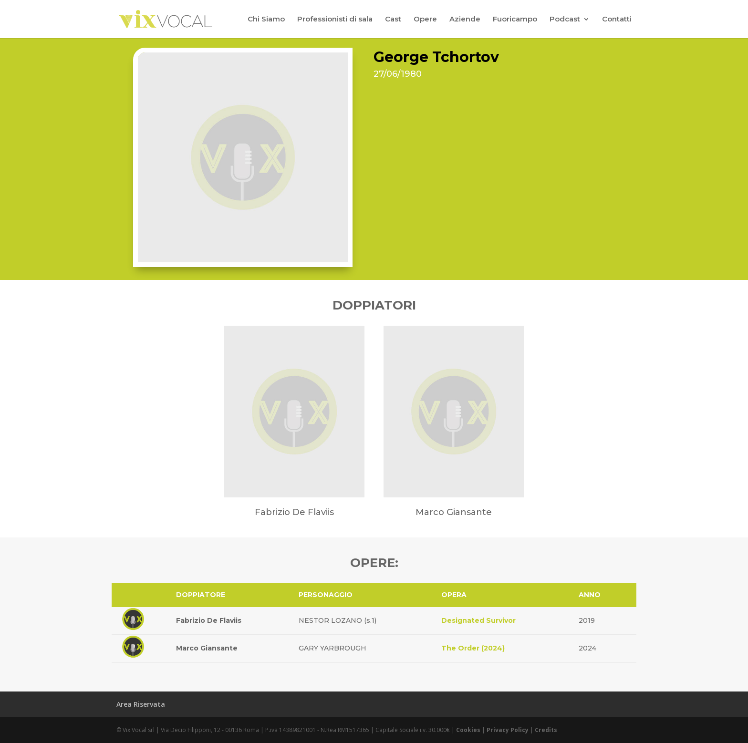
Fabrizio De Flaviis (208, 620)
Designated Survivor (478, 620)
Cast (393, 19)
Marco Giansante (207, 648)
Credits (546, 730)
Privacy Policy (508, 730)
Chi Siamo (266, 19)
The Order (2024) (473, 648)
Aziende (464, 19)
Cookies (468, 730)
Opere (425, 19)
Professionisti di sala (335, 19)
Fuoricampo (515, 19)
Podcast (565, 19)
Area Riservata (140, 704)
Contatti (617, 19)
